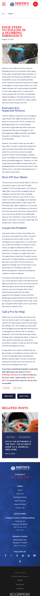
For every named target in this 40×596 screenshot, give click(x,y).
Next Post (24, 396)
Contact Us (20, 508)
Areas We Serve (20, 504)
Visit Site (20, 530)
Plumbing (6, 388)
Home (20, 490)
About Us (20, 494)
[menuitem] (20, 580)
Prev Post (8, 396)
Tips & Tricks (17, 388)
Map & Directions (20, 527)
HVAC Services (20, 501)
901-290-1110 (20, 477)
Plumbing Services (20, 497)
